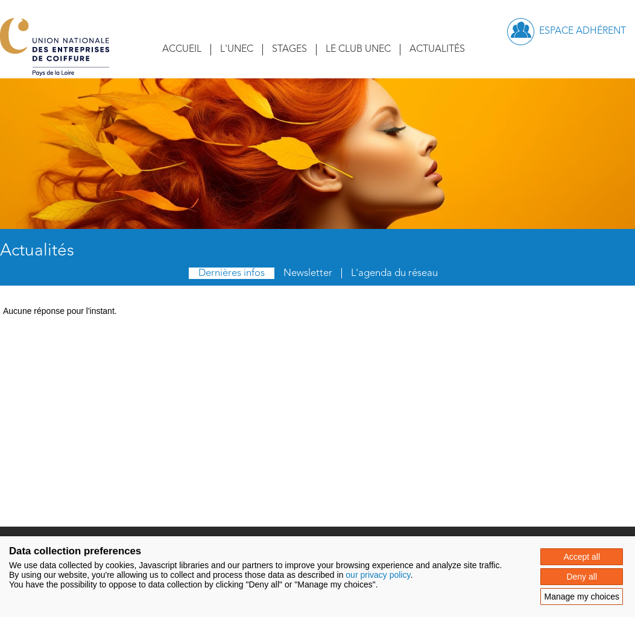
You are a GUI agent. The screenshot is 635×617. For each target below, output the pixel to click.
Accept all (581, 557)
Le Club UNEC (358, 49)
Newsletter (307, 273)
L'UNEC (236, 49)
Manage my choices (581, 596)
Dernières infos (231, 273)
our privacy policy (378, 575)
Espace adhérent (582, 31)
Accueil (181, 49)
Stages (289, 49)
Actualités (437, 49)
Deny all (581, 576)
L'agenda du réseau (394, 273)
